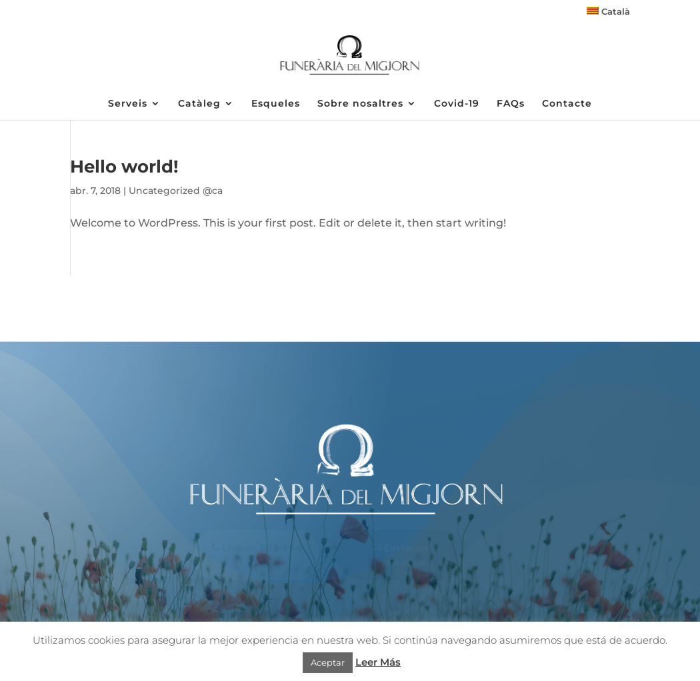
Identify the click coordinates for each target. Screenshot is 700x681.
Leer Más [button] (378, 662)
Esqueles (275, 104)
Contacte (567, 104)
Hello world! (124, 166)
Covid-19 (456, 104)
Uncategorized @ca (176, 191)
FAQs (511, 104)
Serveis (127, 104)
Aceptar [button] (328, 662)
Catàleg (199, 104)
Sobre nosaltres (360, 104)
